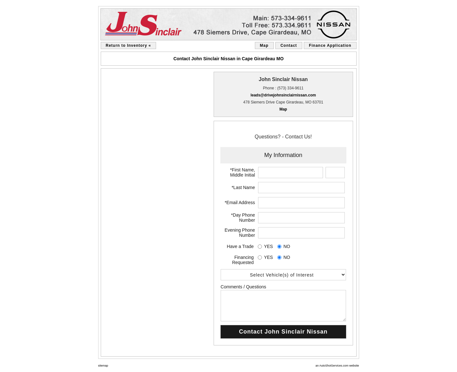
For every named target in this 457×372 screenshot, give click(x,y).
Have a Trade (240, 246)
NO (286, 246)
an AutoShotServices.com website (337, 365)
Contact (288, 45)
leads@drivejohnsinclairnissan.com (283, 95)
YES (268, 246)
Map (264, 45)
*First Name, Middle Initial (242, 172)
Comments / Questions (243, 286)
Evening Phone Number (240, 232)
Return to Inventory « (128, 45)
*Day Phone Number (243, 217)
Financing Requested (243, 260)
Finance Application (330, 45)
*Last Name (243, 187)
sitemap (103, 365)
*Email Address (240, 202)
